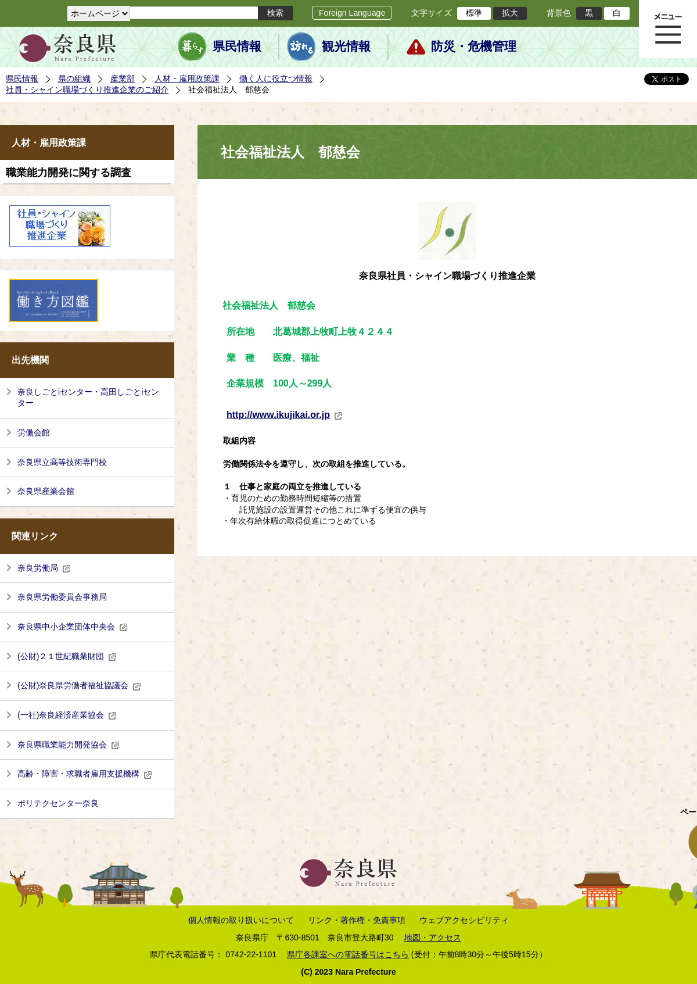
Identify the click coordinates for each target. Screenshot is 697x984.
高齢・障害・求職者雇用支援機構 (84, 773)
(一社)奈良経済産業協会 (67, 715)
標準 (474, 12)
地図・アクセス (432, 937)
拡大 (510, 12)
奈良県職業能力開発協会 (68, 744)
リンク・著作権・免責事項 (356, 920)
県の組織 (74, 78)
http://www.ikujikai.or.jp (285, 415)
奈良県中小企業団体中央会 (72, 626)
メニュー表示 (668, 29)
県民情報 (237, 46)
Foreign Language (352, 12)
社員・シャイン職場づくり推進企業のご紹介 (87, 89)
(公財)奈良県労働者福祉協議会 (79, 685)
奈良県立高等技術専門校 (62, 462)
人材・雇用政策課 (187, 78)
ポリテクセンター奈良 (58, 803)
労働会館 (33, 432)
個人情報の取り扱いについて (241, 920)
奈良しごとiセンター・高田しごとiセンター (88, 397)
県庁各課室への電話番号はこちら (348, 954)
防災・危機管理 (473, 46)
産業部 (122, 78)
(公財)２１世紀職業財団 (67, 656)
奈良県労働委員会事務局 (62, 597)
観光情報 (346, 46)
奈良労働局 (44, 567)
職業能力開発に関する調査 (68, 172)
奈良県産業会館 (45, 491)
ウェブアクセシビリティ (464, 920)
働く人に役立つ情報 (275, 78)
